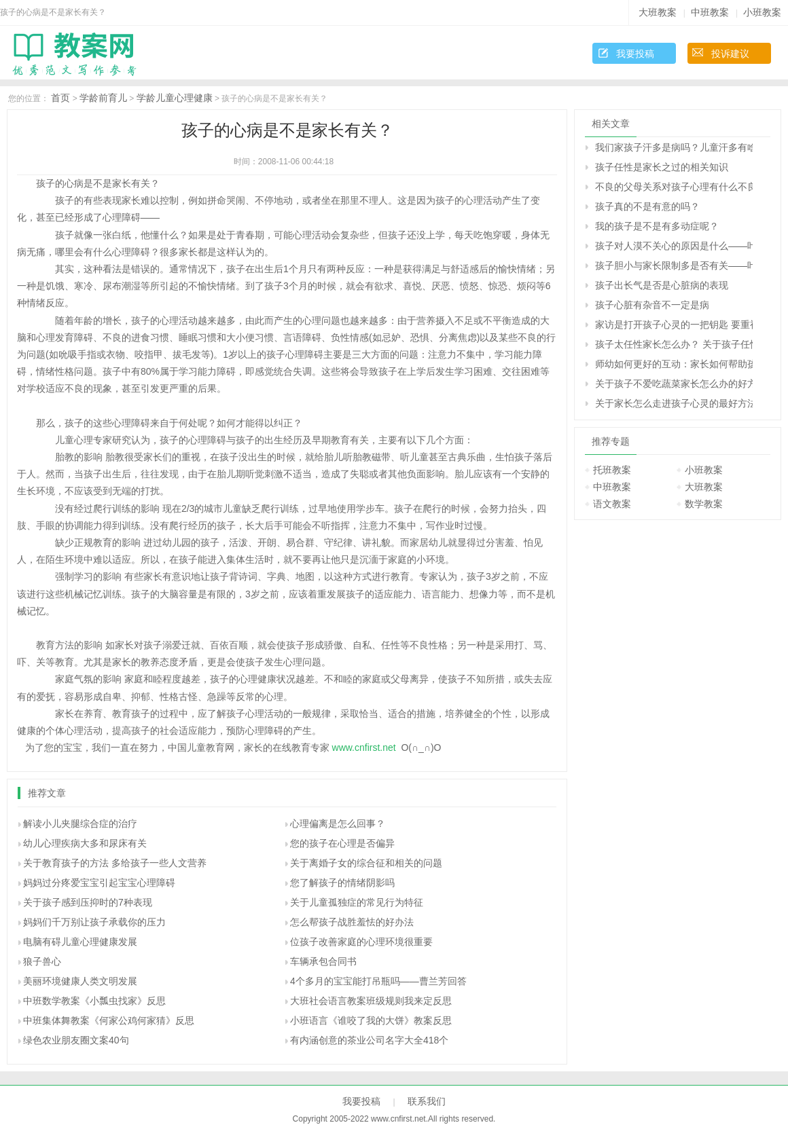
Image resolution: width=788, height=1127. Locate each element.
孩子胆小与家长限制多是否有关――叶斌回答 (674, 265)
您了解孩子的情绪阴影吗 (342, 882)
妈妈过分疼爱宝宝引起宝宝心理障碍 (99, 882)
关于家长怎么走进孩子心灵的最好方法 (674, 403)
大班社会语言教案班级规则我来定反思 (371, 1000)
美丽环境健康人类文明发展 (80, 981)
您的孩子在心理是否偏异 (342, 843)
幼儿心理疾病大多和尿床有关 (85, 843)
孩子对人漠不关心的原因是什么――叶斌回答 (674, 245)
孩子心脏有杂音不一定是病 (652, 304)
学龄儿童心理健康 (175, 97)
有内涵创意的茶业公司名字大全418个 (369, 1040)
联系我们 (427, 1101)
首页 (60, 97)
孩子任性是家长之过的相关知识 (661, 167)
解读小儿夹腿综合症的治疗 (80, 823)
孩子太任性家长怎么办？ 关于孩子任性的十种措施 (674, 344)
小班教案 (762, 12)
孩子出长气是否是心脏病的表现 (661, 285)
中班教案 (710, 12)
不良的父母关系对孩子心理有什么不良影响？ (674, 186)
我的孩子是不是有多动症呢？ (657, 226)
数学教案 (704, 503)
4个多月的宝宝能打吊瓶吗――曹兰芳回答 (378, 981)
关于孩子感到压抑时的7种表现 (87, 902)
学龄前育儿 (103, 97)
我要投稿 (635, 53)
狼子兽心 (42, 961)
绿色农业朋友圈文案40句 (76, 1040)
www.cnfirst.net (364, 747)
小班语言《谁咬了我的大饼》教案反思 (371, 1020)
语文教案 (612, 503)
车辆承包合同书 (323, 961)
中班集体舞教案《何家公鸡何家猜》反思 (108, 1020)
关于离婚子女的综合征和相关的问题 (366, 862)
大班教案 (658, 12)
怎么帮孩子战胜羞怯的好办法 (352, 922)
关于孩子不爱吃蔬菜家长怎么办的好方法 (674, 383)
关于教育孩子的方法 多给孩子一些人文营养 (115, 862)
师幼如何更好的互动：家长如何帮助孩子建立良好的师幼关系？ (674, 363)
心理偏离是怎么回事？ (337, 823)
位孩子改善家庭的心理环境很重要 (361, 941)
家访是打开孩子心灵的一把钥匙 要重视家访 (674, 324)
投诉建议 (730, 53)
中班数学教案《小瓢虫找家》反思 (94, 1000)
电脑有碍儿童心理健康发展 (80, 941)
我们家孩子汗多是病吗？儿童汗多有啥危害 (674, 147)
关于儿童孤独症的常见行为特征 (356, 902)
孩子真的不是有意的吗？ (647, 206)
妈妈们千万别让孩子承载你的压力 (94, 922)
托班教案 (612, 469)
